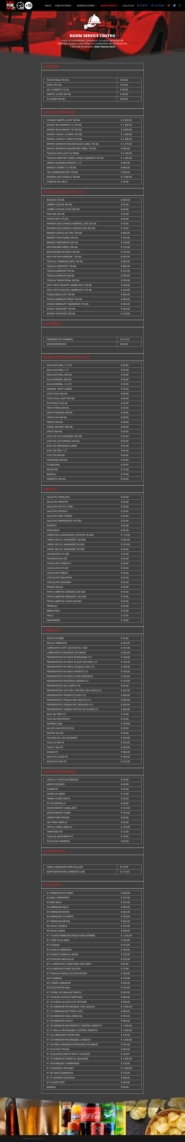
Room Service (109, 6)
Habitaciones (63, 6)
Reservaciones (86, 6)
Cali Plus (128, 6)
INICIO (48, 6)
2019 (26, 1138)
